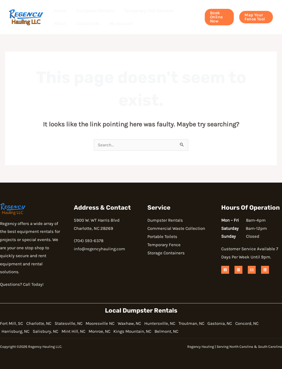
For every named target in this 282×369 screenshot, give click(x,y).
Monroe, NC (105, 331)
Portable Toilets (162, 236)
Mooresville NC (105, 323)
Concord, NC (260, 323)
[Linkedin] (265, 270)
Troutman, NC (201, 323)
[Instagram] (238, 270)
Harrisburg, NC (16, 331)
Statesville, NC (71, 323)
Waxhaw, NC (136, 323)
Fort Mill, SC (11, 323)
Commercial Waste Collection (176, 228)
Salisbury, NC (48, 331)
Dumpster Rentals (165, 220)
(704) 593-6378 (89, 240)
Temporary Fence (164, 244)
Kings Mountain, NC (140, 331)
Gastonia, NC (231, 323)
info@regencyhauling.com (100, 249)
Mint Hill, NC (78, 331)
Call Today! (33, 284)
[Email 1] (252, 270)
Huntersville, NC (168, 323)
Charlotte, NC (40, 323)
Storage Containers (166, 252)
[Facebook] (225, 270)
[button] (174, 11)
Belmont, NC (176, 331)
